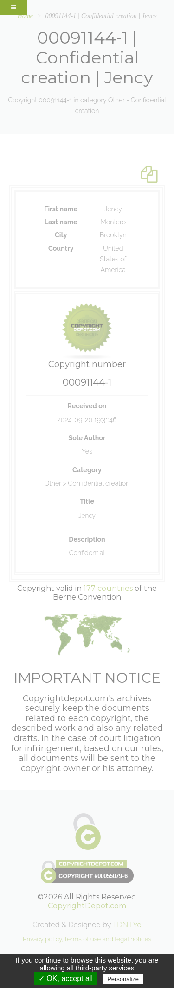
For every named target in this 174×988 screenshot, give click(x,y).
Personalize (123, 978)
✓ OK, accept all (66, 978)
